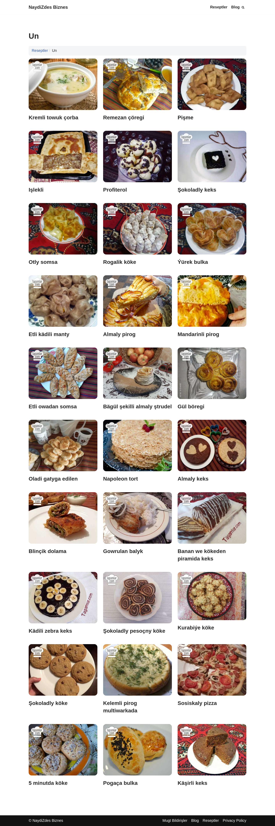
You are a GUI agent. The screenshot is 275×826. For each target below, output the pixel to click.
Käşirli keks (192, 783)
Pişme (185, 117)
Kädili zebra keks (50, 631)
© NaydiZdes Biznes (46, 821)
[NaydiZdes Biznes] (48, 7)
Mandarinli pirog (198, 334)
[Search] (243, 7)
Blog (235, 7)
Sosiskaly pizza (197, 703)
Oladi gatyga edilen (53, 479)
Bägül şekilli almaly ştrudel (137, 407)
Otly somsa (43, 262)
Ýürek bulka (193, 262)
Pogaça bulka (120, 783)
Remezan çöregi (123, 117)
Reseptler (218, 7)
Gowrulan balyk (123, 551)
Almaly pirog (119, 334)
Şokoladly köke (48, 703)
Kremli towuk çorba (53, 117)
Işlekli (36, 190)
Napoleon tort (120, 479)
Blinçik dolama (47, 551)
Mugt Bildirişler (174, 821)
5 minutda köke (48, 783)
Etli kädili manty (49, 334)
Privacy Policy (234, 821)
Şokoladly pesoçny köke (134, 631)
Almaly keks (193, 479)
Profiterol (115, 190)
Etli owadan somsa (53, 407)
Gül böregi (191, 407)
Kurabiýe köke (196, 628)
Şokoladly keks (197, 190)
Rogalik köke (119, 262)
